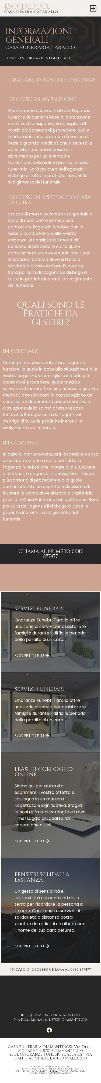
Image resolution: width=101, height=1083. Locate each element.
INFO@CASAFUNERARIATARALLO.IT (51, 1015)
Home (11, 58)
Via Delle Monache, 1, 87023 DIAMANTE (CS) (50, 1019)
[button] (93, 8)
